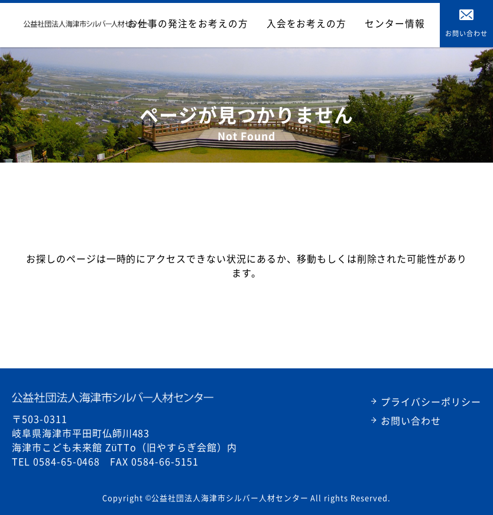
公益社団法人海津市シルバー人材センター (112, 397)
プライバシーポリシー (431, 401)
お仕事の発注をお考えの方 (239, 23)
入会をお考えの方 (334, 23)
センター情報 (403, 23)
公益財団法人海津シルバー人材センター (87, 23)
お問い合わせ (411, 420)
